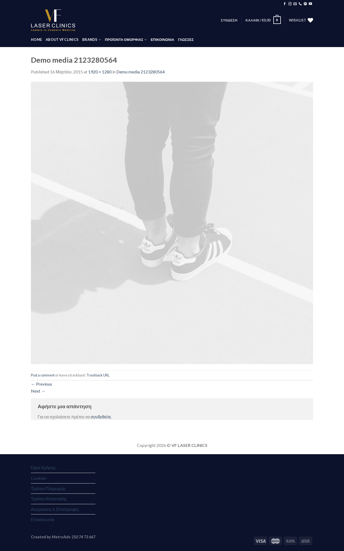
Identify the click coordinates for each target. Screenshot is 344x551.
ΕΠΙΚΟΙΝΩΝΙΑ (162, 39)
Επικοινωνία (42, 519)
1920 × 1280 (100, 71)
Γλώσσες (186, 39)
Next (38, 390)
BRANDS (91, 39)
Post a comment (43, 375)
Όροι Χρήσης (43, 467)
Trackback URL (98, 375)
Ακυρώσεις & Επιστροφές (55, 509)
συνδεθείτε (101, 416)
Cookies (38, 478)
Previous (41, 383)
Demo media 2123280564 (140, 71)
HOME (36, 39)
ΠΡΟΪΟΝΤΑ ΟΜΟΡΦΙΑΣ (126, 39)
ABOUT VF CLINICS (62, 39)
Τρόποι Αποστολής (49, 498)
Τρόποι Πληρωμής (48, 488)
